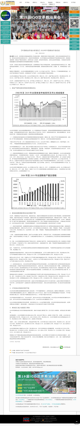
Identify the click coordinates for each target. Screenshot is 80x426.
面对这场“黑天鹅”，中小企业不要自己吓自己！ (26, 352)
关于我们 (73, 2)
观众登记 (74, 15)
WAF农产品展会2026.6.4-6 (6, 32)
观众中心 (42, 2)
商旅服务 (50, 2)
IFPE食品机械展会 (56, 404)
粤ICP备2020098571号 (36, 420)
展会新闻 (74, 39)
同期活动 (58, 2)
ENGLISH (44, 4)
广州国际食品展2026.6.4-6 (5, 37)
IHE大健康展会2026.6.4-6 (5, 28)
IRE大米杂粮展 (44, 418)
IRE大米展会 (49, 399)
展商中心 (35, 2)
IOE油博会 (21, 399)
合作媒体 (74, 45)
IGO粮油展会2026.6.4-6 (5, 23)
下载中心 (74, 29)
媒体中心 (66, 2)
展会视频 (74, 48)
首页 (21, 2)
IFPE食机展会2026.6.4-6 (5, 41)
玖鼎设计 (53, 416)
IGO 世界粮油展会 (37, 416)
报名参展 (74, 12)
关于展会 (27, 2)
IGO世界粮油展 (19, 395)
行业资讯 (15, 40)
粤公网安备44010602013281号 (49, 420)
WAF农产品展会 (46, 404)
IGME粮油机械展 (52, 418)
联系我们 (48, 416)
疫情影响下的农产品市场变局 (22, 350)
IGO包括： (33, 418)
